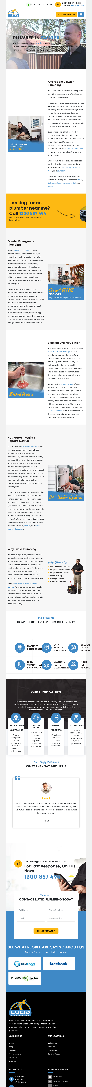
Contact (12, 1061)
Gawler (39, 43)
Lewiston (61, 171)
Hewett (51, 186)
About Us (13, 1058)
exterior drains (66, 384)
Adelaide (51, 1047)
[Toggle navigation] (81, 14)
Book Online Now (66, 14)
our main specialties (74, 149)
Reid (75, 167)
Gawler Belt (71, 183)
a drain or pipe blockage (59, 352)
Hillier (79, 180)
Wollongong (53, 1050)
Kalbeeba (52, 183)
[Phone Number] (61, 910)
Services (12, 1050)
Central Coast (54, 1054)
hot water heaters (29, 447)
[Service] (61, 918)
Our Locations (15, 1054)
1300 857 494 (77, 6)
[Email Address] (31, 918)
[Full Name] (31, 910)
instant (27, 526)
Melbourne (52, 1043)
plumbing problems (21, 250)
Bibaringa (67, 167)
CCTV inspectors (55, 411)
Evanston (61, 183)
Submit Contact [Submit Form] (46, 931)
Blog (11, 1047)
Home (11, 1043)
